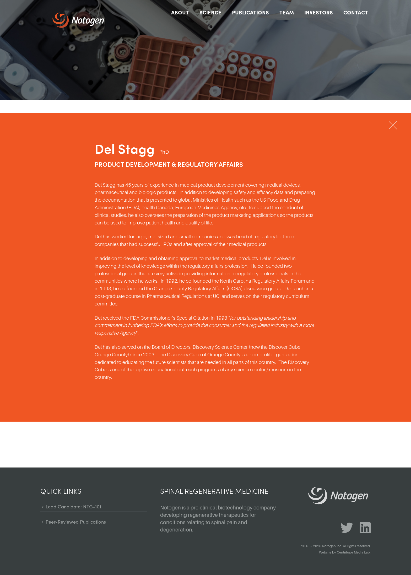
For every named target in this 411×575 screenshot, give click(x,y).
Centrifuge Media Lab (353, 552)
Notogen (83, 20)
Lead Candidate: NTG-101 (73, 506)
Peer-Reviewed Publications (76, 521)
